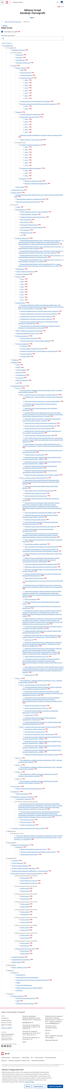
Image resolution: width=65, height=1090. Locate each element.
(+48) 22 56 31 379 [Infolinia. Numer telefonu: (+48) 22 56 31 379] (6, 1036)
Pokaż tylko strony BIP (12, 32)
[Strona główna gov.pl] (7, 2)
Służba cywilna (16, 1057)
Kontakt (47, 1033)
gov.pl (5, 1053)
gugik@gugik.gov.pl (27, 1022)
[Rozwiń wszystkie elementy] (7, 43)
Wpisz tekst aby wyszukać (8, 35)
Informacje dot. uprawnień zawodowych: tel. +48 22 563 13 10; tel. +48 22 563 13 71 (31, 1033)
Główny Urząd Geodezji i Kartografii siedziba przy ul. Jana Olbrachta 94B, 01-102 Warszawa (31, 1017)
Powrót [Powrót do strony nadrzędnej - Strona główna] (5, 26)
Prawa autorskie (39, 1057)
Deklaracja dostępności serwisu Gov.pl (19, 1060)
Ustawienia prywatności (37, 1060)
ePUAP (24, 1042)
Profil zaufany (25, 1057)
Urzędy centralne (18, 2)
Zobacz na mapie (6, 1028)
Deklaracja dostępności (51, 1040)
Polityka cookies (5, 1057)
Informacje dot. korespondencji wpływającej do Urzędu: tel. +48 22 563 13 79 (31, 1026)
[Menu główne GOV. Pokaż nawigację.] (2, 2)
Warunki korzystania (50, 1057)
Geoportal (48, 1030)
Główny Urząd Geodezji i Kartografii (32, 11)
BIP (32, 1057)
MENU (32, 18)
